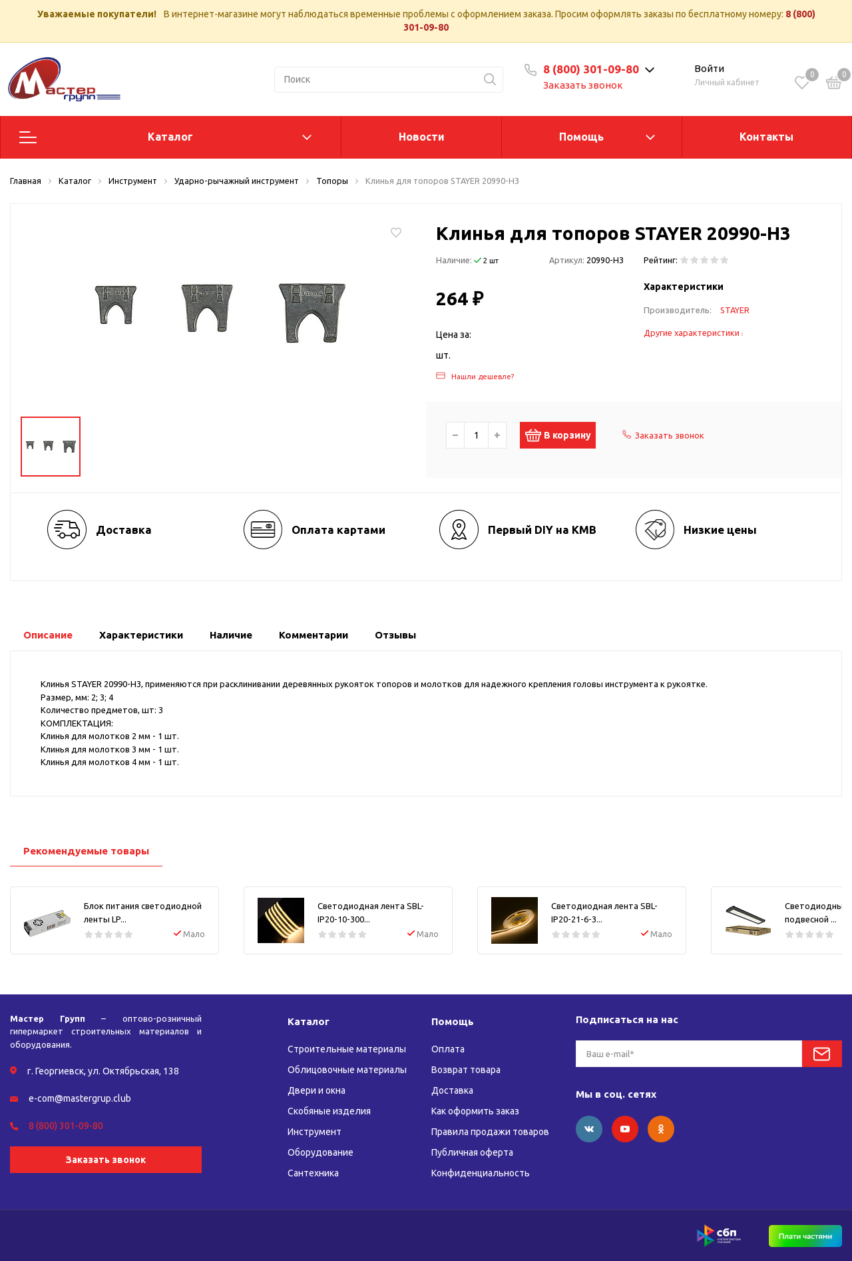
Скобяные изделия (329, 1111)
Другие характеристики (694, 332)
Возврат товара (466, 1069)
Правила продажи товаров (490, 1131)
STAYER (734, 310)
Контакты (766, 137)
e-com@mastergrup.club (80, 1098)
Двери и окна (316, 1090)
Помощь (581, 137)
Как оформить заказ (475, 1111)
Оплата (448, 1049)
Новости (422, 137)
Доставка (452, 1090)
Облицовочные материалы (347, 1069)
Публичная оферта (472, 1152)
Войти (709, 68)
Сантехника (313, 1173)
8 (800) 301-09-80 (591, 69)
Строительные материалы (347, 1049)
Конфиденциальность (480, 1173)
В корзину (565, 435)
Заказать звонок (583, 85)
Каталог (170, 137)
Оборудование (320, 1152)
